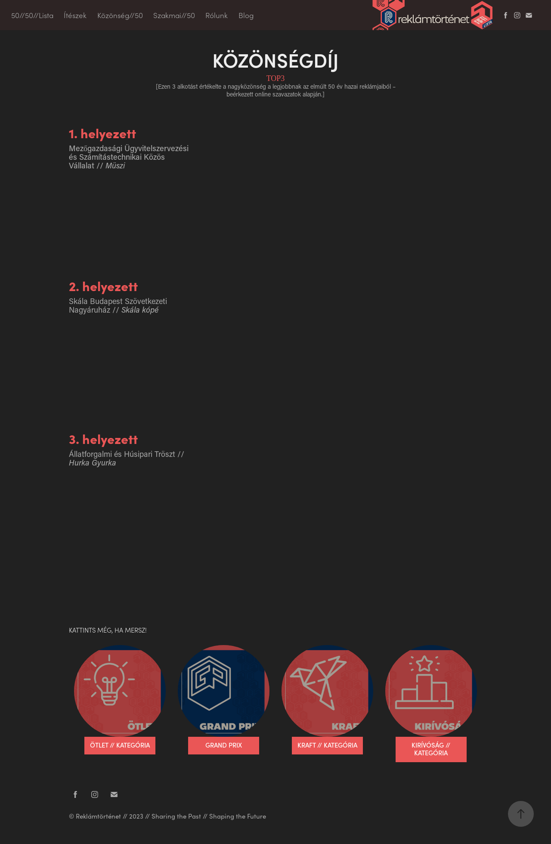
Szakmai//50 (174, 15)
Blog (246, 15)
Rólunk (216, 15)
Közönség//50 (120, 15)
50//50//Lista (32, 15)
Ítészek (75, 15)
